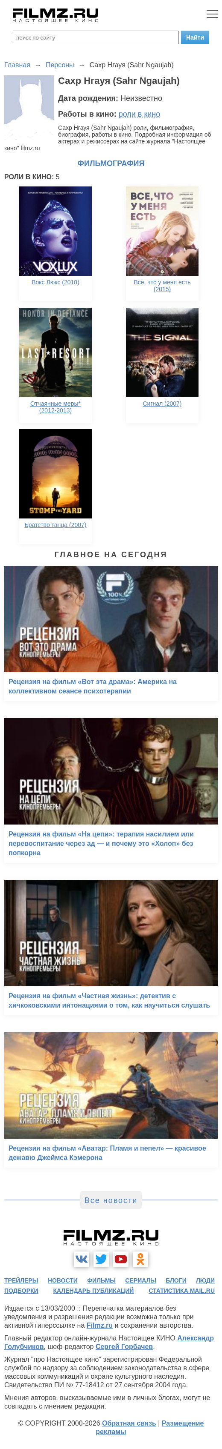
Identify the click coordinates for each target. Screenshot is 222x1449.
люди (205, 1280)
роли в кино (140, 114)
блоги (176, 1280)
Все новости (111, 1200)
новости (63, 1280)
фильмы (101, 1280)
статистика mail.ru (182, 1290)
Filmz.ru (100, 1325)
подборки (21, 1290)
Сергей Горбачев (124, 1346)
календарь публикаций (93, 1290)
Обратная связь (129, 1423)
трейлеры (21, 1280)
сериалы (140, 1280)
